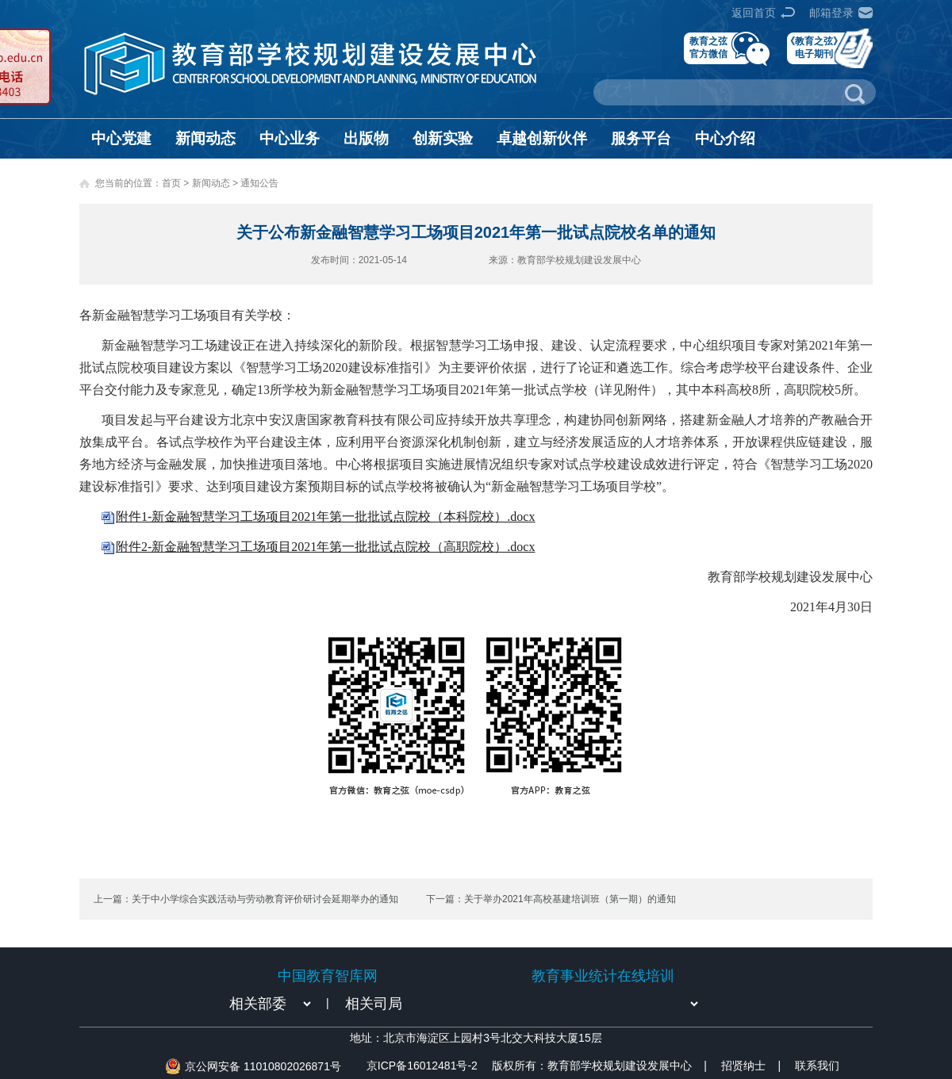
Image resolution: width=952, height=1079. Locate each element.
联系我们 (817, 1065)
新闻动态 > (216, 183)
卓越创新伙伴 (542, 138)
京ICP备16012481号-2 (422, 1065)
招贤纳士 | (751, 1065)
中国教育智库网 (328, 976)
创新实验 (443, 138)
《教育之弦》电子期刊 (814, 47)
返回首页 (753, 12)
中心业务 (289, 138)
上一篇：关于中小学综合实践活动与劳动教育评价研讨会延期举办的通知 (246, 899)
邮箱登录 (831, 12)
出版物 (366, 138)
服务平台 (641, 138)
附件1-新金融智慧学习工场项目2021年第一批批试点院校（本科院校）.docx (325, 516)
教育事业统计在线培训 (603, 976)
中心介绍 (725, 138)
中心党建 (121, 138)
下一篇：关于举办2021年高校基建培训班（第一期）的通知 (551, 899)
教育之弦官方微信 (708, 47)
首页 (171, 183)
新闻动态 (205, 138)
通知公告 (259, 183)
